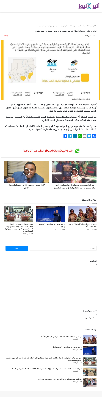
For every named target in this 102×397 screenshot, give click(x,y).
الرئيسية (92, 26)
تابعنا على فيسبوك (90, 320)
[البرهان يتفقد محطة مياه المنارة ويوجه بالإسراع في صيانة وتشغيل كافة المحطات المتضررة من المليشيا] (89, 374)
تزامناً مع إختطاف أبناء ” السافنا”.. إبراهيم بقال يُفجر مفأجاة (61, 339)
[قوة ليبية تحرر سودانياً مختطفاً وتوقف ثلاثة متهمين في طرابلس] (89, 385)
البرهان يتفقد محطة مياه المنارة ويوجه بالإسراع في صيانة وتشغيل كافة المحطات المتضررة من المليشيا (46, 371)
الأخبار (86, 26)
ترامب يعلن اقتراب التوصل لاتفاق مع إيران (67, 350)
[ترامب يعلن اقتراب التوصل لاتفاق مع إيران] (50, 217)
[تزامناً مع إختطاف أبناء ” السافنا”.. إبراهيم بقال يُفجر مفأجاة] (82, 217)
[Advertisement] (51, 286)
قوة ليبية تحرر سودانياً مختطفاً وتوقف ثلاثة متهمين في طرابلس (60, 382)
